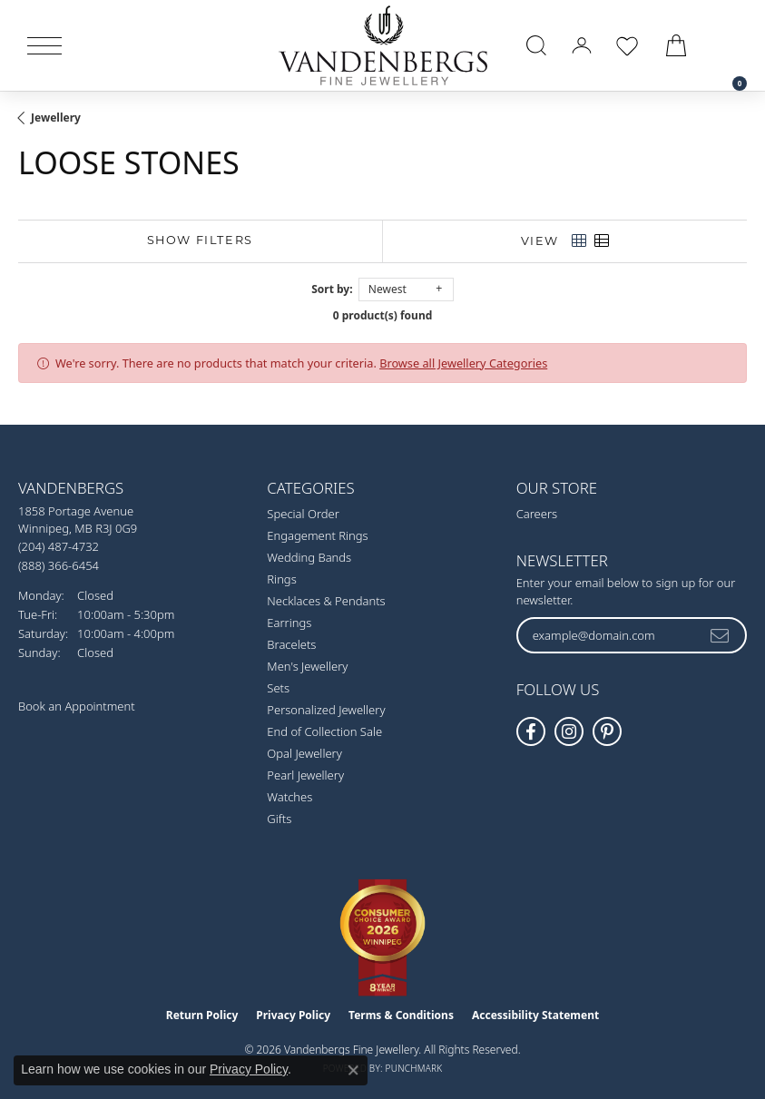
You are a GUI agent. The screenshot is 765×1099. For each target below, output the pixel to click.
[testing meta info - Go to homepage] (383, 45)
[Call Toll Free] (58, 565)
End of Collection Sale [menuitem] (324, 731)
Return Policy (202, 1015)
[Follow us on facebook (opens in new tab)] (530, 731)
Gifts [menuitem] (279, 818)
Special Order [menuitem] (303, 513)
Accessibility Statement (535, 1015)
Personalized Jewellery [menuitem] (326, 710)
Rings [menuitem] (281, 579)
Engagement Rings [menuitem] (317, 535)
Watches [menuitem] (289, 797)
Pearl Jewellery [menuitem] (305, 775)
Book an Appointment (76, 706)
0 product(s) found (383, 315)
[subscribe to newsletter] (720, 635)
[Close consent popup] (353, 1070)
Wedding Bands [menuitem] (309, 557)
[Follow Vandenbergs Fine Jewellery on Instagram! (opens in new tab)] (569, 731)
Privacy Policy (293, 1015)
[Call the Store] (58, 546)
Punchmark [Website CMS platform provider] (414, 1068)
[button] (536, 45)
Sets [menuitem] (278, 688)
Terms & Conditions (401, 1015)
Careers (537, 513)
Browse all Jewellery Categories (463, 363)
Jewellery (56, 117)
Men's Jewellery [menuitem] (307, 666)
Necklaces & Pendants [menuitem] (326, 601)
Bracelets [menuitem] (291, 644)
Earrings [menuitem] (289, 622)
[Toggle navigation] (44, 46)
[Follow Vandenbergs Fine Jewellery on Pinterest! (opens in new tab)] (607, 731)
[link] (730, 45)
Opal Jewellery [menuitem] (304, 753)
